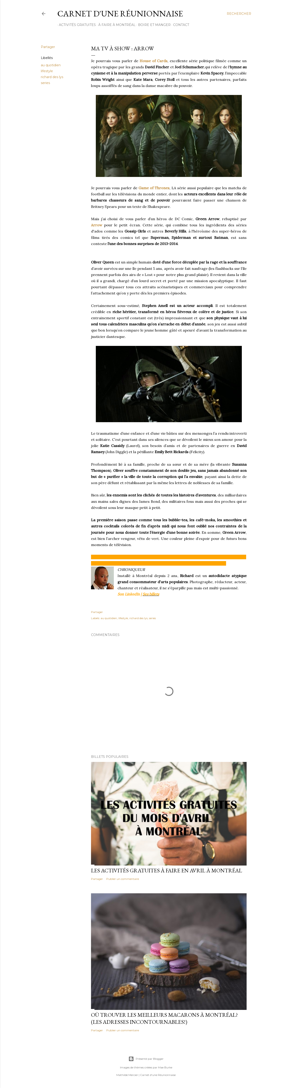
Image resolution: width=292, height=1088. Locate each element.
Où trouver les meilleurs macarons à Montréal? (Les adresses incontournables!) (164, 1018)
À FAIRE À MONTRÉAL (115, 25)
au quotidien (51, 65)
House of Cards (154, 61)
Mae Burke (165, 1067)
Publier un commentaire (122, 879)
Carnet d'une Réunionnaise (120, 13)
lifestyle (47, 71)
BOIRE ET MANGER (152, 25)
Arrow (96, 225)
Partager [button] (48, 47)
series (45, 83)
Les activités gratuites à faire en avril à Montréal (166, 870)
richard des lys (52, 77)
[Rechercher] (239, 13)
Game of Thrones (153, 188)
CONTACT (180, 25)
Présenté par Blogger (146, 1059)
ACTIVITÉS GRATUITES (75, 25)
